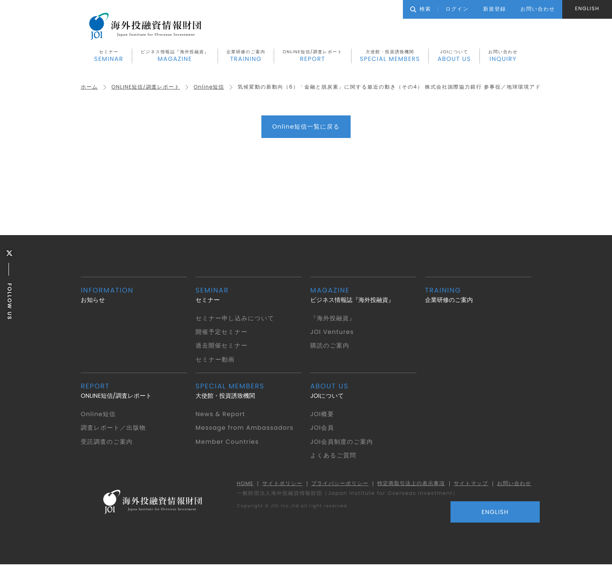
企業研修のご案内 (246, 56)
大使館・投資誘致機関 (390, 56)
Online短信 (210, 88)
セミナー (109, 56)
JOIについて (454, 56)
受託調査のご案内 (107, 442)
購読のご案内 (330, 346)
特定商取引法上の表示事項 (409, 484)
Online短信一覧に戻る (306, 127)
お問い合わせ (503, 56)
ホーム (89, 88)
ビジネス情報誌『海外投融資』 (175, 56)
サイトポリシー (279, 484)
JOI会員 (322, 428)
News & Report (221, 415)
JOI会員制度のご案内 (342, 442)
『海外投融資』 (333, 318)
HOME (241, 484)
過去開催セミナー (222, 346)
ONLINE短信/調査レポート (312, 56)
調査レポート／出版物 (114, 428)
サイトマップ (470, 484)
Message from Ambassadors (245, 428)
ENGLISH (587, 8)
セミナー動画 (215, 360)
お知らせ (134, 295)
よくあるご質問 (333, 456)
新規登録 (494, 9)
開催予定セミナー (222, 332)
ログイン (457, 9)
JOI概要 (322, 415)
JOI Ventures (332, 332)
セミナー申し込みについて (235, 318)
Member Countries (228, 442)
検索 (420, 9)
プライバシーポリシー (337, 484)
